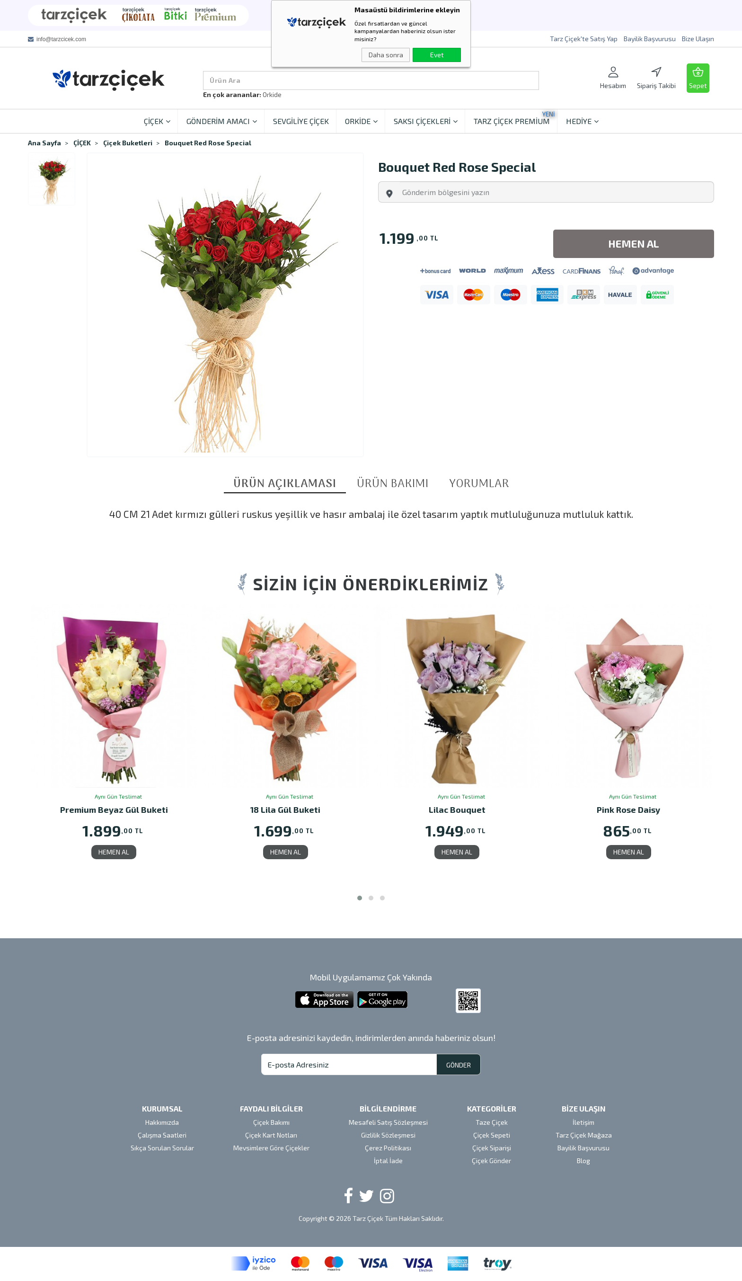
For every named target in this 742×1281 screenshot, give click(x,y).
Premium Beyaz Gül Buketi (114, 810)
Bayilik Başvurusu (650, 39)
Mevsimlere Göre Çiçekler (271, 1148)
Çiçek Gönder (491, 1160)
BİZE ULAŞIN (584, 1108)
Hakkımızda (162, 1122)
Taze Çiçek (492, 1122)
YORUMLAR (479, 484)
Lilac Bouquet (457, 810)
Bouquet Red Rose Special (208, 143)
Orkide (272, 94)
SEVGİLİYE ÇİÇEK (301, 120)
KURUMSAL (162, 1108)
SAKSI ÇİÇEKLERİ (426, 120)
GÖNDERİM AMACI (221, 120)
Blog (583, 1160)
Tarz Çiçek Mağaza (584, 1135)
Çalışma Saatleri (162, 1135)
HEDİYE (582, 120)
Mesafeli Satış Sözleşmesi (388, 1122)
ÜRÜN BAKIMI (393, 484)
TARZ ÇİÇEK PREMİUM (514, 117)
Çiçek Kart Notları (271, 1135)
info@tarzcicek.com (61, 39)
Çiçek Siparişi (491, 1148)
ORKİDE (361, 120)
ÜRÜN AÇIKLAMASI (284, 484)
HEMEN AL (113, 852)
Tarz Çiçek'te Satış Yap (584, 39)
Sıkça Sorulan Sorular (162, 1148)
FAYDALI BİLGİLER (271, 1108)
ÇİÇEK (157, 120)
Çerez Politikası (388, 1148)
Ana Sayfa (44, 143)
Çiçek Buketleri (127, 143)
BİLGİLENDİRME (388, 1108)
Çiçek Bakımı (271, 1122)
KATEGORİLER (491, 1108)
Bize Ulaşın (698, 39)
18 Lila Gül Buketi (285, 810)
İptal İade (388, 1160)
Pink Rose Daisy (628, 810)
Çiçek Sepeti (491, 1135)
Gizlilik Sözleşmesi (388, 1135)
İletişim (583, 1122)
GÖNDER (458, 1065)
